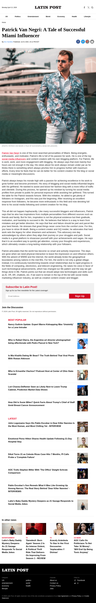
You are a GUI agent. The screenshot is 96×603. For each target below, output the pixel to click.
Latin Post (48, 7)
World (48, 16)
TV (27, 538)
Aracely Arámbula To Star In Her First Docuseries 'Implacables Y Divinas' (59, 546)
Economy (61, 16)
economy (5, 586)
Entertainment (33, 16)
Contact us (54, 583)
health (28, 586)
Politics (17, 16)
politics (28, 580)
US (6, 16)
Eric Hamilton (8, 42)
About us (53, 580)
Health (74, 16)
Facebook (81, 580)
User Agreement (63, 596)
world (28, 583)
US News (77, 538)
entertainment (7, 583)
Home (4, 22)
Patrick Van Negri (10, 153)
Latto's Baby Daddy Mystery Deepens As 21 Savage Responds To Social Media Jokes (12, 546)
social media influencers (14, 159)
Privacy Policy (55, 586)
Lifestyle (87, 16)
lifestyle (5, 589)
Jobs (52, 589)
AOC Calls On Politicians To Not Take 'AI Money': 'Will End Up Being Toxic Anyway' (83, 546)
